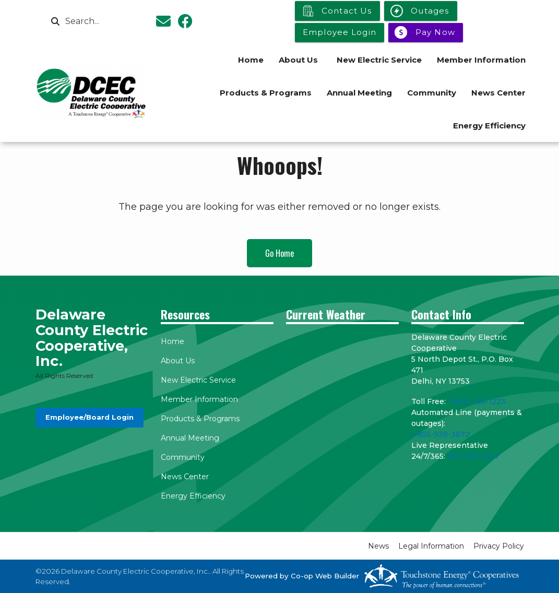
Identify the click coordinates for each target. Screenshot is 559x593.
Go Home (279, 253)
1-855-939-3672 (440, 434)
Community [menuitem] (431, 93)
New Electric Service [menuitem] (379, 60)
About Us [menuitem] (298, 60)
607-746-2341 (472, 456)
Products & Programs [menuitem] (266, 93)
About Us (178, 360)
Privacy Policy (498, 546)
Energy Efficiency (193, 496)
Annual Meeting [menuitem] (359, 93)
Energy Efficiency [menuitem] (489, 126)
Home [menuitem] (251, 60)
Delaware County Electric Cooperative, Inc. (91, 338)
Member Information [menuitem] (481, 60)
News (378, 546)
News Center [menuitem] (498, 93)
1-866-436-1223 (477, 401)
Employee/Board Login (89, 417)
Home (172, 341)
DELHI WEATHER (342, 371)
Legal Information (431, 546)
